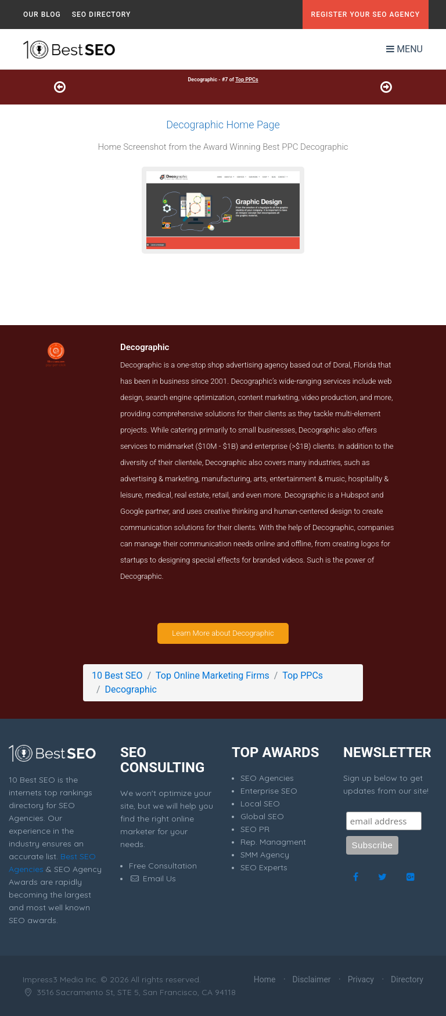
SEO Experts (263, 867)
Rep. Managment (273, 842)
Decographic (131, 689)
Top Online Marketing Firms (212, 675)
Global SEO (262, 816)
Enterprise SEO (268, 791)
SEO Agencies (267, 778)
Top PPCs (246, 79)
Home (265, 979)
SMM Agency (264, 854)
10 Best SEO (117, 675)
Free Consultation (163, 865)
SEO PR (254, 829)
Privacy (361, 979)
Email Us (152, 878)
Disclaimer (312, 979)
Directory (407, 979)
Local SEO (260, 803)
